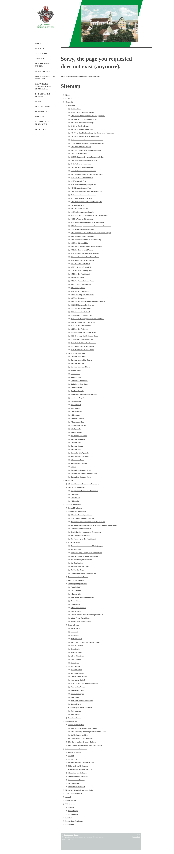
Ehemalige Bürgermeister (77, 584)
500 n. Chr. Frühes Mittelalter (82, 129)
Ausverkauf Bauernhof (76, 787)
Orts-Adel (69, 480)
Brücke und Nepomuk (79, 436)
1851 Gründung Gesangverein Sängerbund (86, 553)
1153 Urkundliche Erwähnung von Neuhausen (87, 143)
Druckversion (67, 835)
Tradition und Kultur (73, 504)
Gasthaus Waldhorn (78, 439)
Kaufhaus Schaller (77, 391)
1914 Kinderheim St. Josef (80, 312)
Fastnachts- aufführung (76, 780)
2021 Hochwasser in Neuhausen (82, 350)
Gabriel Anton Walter (79, 676)
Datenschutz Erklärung (74, 821)
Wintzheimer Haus (77, 422)
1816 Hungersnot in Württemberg (80, 738)
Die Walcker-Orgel (77, 570)
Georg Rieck (75, 628)
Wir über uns (70, 804)
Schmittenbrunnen (77, 418)
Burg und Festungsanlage (80, 456)
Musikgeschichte (74, 542)
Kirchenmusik (76, 549)
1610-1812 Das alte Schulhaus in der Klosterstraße (89, 215)
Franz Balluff (75, 587)
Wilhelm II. (75, 494)
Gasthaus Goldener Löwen (80, 367)
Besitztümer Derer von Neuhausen (83, 195)
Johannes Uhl (76, 594)
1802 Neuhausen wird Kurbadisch (83, 236)
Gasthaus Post (76, 443)
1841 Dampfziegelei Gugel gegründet (84, 728)
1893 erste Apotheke (78, 288)
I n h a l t (68, 98)
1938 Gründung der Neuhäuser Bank (84, 336)
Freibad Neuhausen (75, 508)
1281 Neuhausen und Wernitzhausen (84, 160)
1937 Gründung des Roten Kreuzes (83, 332)
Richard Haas (76, 601)
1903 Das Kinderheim (78, 298)
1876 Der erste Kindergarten (81, 270)
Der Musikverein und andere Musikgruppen (87, 546)
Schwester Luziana (77, 690)
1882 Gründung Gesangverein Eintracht (85, 556)
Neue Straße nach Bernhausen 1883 (81, 763)
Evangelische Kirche (78, 425)
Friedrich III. (75, 498)
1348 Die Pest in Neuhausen (81, 164)
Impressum (69, 824)
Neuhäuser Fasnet (74, 718)
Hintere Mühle (76, 370)
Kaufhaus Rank (76, 387)
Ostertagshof (75, 408)
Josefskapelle (75, 374)
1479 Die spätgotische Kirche (81, 198)
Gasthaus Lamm (77, 446)
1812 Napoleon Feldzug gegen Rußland (85, 253)
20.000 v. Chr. (76, 109)
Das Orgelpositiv (77, 563)
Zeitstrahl (71, 105)
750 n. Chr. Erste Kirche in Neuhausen (85, 136)
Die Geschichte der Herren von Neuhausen (83, 484)
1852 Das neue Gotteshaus (80, 264)
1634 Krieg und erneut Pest (81, 188)
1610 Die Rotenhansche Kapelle (82, 212)
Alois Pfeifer (75, 714)
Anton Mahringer (77, 694)
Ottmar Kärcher (77, 646)
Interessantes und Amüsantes (76, 749)
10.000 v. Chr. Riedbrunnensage (82, 112)
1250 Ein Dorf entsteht (79, 153)
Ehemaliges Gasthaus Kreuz (81, 477)
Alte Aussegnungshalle (79, 463)
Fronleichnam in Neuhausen (81, 529)
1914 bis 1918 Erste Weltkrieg (81, 315)
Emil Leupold (76, 659)
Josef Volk (74, 632)
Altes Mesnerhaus (77, 460)
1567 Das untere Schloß (79, 209)
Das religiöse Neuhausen (77, 511)
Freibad (73, 467)
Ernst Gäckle (75, 649)
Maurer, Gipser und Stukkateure (80, 707)
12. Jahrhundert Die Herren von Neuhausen (87, 140)
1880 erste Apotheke (78, 277)
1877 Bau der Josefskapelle (80, 274)
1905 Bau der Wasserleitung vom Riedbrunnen (88, 301)
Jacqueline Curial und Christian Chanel (85, 642)
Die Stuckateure (76, 711)
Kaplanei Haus (76, 377)
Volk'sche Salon (76, 670)
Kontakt (68, 818)
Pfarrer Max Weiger (78, 687)
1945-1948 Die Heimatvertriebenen (83, 343)
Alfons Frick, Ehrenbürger (80, 618)
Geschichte (69, 102)
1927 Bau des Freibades (79, 329)
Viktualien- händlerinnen (77, 773)
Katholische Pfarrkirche (79, 381)
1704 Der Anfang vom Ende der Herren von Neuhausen (91, 226)
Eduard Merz (76, 611)
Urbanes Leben (71, 721)
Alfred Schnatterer (77, 656)
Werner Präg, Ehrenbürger (81, 621)
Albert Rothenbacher (78, 608)
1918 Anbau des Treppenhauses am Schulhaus (87, 319)
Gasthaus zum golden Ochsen (81, 360)
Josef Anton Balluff (78, 680)
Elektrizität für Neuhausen (78, 766)
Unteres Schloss (76, 432)
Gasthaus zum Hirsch (78, 356)
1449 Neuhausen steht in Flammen (83, 171)
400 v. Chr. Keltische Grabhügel (82, 123)
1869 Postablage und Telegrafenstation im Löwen (89, 732)
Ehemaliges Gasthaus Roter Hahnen (84, 473)
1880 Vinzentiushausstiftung (81, 284)
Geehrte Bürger (73, 625)
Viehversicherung (74, 752)
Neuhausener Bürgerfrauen (78, 577)
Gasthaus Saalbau (77, 363)
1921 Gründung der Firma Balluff (83, 322)
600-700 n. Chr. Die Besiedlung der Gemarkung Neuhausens (93, 133)
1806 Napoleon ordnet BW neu (82, 250)
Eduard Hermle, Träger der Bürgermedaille (87, 615)
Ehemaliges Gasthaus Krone (81, 470)
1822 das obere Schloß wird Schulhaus (85, 257)
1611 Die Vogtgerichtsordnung (82, 219)
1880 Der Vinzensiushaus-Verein (82, 281)
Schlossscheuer (76, 412)
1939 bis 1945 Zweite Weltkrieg (82, 339)
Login (138, 835)
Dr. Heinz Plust (76, 639)
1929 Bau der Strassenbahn (81, 326)
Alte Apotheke (76, 429)
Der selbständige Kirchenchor (81, 560)
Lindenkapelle (76, 401)
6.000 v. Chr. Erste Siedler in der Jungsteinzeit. (88, 116)
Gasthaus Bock (76, 449)
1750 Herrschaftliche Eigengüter (82, 229)
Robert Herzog (76, 704)
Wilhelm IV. (75, 501)
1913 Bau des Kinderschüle (80, 308)
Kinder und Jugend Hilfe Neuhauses (84, 394)
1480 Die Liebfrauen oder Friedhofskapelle (86, 202)
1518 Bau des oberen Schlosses (82, 178)
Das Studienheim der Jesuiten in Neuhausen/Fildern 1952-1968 (93, 525)
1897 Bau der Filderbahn (80, 291)
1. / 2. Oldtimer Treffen (73, 793)
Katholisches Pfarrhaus (79, 384)
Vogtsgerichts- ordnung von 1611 (80, 769)
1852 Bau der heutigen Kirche (81, 515)
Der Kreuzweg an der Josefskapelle (83, 539)
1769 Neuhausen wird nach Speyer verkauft (87, 191)
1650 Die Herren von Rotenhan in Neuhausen (87, 222)
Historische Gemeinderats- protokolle (79, 790)
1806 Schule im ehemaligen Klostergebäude (86, 246)
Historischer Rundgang (76, 353)
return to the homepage (91, 76)
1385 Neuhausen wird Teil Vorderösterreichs (87, 174)
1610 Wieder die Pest (78, 181)
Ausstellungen (73, 811)
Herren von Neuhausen (76, 487)
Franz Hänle (75, 604)
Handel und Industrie (76, 725)
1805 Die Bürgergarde (76, 580)
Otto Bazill (75, 635)
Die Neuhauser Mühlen (79, 735)
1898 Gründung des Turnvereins (82, 295)
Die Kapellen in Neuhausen (80, 535)
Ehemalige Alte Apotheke (80, 453)
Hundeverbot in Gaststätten (78, 776)
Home (67, 95)
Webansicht (136, 837)
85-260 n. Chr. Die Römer (80, 126)
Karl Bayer (75, 663)
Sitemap (76, 835)
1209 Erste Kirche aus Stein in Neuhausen (86, 150)
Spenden (71, 807)
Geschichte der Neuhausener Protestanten (86, 532)
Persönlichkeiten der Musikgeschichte (84, 573)
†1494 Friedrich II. (77, 205)
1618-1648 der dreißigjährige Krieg (83, 184)
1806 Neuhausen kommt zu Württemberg (86, 240)
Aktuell (68, 797)
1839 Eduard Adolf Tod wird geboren (84, 683)
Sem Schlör (75, 697)
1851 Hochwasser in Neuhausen (82, 260)
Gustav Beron (76, 590)
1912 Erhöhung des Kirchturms (82, 305)
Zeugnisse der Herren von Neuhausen (84, 491)
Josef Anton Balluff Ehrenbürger (83, 597)
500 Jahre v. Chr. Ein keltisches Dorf (84, 119)
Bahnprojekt (72, 759)
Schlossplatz (75, 415)
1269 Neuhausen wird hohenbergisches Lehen (87, 157)
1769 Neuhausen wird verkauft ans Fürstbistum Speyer (91, 233)
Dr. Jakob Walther (77, 673)
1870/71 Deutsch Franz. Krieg (81, 267)
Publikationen (70, 800)
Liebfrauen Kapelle (78, 398)
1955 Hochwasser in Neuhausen (82, 346)
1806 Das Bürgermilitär (79, 243)
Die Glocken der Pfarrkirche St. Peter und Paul (88, 522)
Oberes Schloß (76, 405)
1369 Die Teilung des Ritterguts (82, 167)
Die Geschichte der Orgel (80, 566)
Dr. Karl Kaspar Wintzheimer (82, 701)
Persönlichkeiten (74, 666)
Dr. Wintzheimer (74, 783)
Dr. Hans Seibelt (76, 652)
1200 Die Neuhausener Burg (81, 147)
